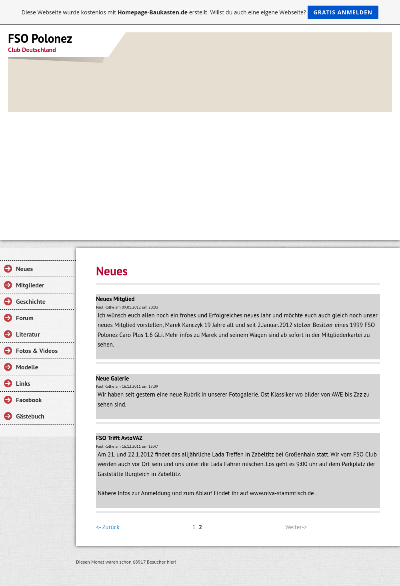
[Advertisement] (200, 172)
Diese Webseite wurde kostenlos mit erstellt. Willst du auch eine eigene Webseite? (200, 12)
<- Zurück (107, 527)
